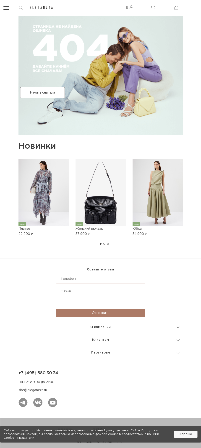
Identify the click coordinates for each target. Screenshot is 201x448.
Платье (24, 228)
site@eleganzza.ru (32, 390)
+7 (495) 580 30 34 (38, 373)
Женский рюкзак (89, 228)
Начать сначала (42, 92)
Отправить (100, 313)
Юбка (137, 228)
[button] (101, 244)
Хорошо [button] (185, 434)
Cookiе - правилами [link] (19, 438)
